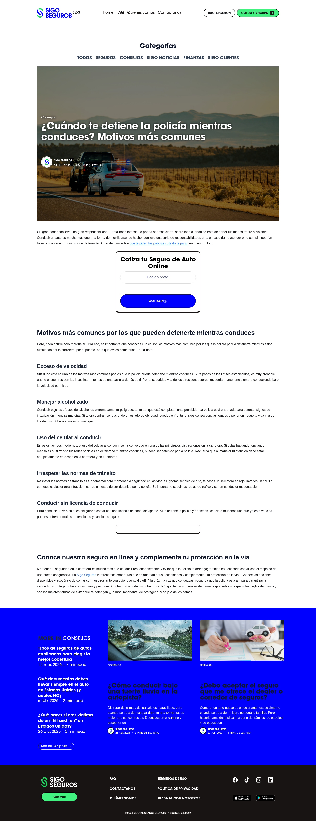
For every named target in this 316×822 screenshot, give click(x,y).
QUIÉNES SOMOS (123, 799)
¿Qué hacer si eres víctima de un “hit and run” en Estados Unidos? (63, 721)
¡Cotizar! (59, 798)
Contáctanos (169, 13)
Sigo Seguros (63, 160)
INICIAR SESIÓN (219, 13)
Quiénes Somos (141, 13)
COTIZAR (158, 300)
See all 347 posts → (56, 747)
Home (108, 13)
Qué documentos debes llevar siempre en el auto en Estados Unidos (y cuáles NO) (64, 688)
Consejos (48, 117)
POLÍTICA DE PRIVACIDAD (178, 790)
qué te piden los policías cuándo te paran (159, 243)
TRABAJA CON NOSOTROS (179, 799)
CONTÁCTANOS (122, 790)
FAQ (120, 13)
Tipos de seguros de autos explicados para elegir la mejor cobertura (65, 654)
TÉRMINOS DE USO (172, 780)
